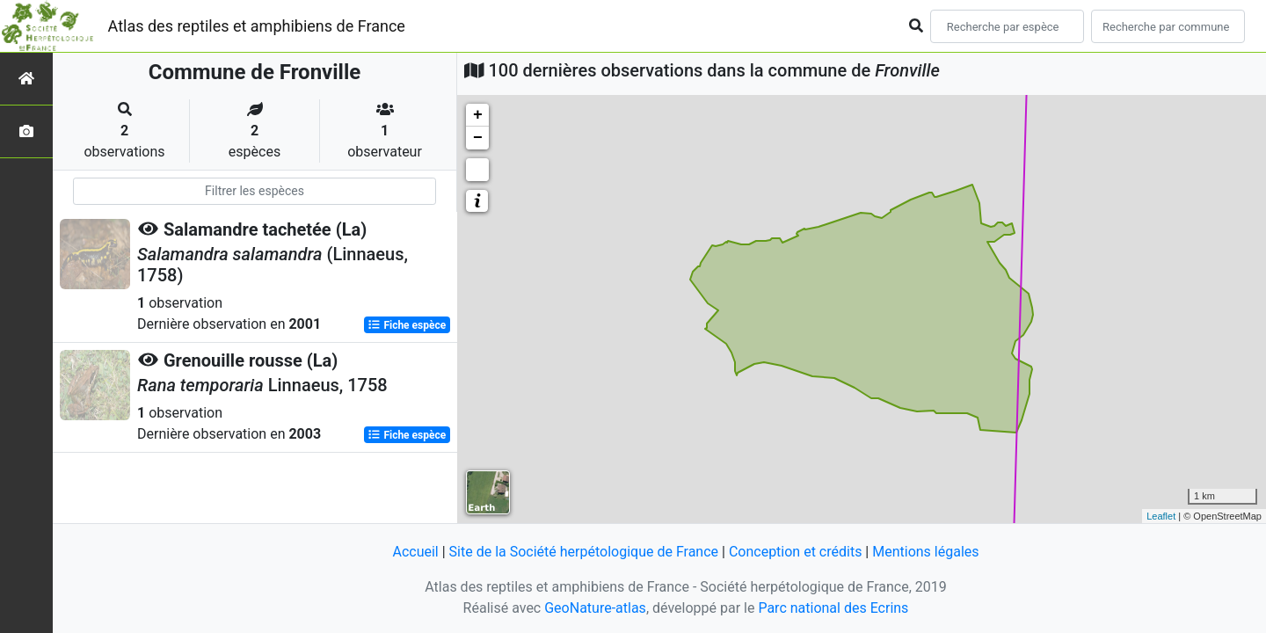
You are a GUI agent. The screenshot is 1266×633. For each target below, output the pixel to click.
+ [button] (478, 115)
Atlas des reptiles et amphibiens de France (256, 26)
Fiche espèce (406, 325)
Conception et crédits (795, 551)
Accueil (415, 551)
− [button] (478, 138)
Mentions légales (925, 551)
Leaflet (1160, 516)
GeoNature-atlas (595, 608)
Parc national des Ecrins (833, 608)
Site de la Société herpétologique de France (583, 551)
